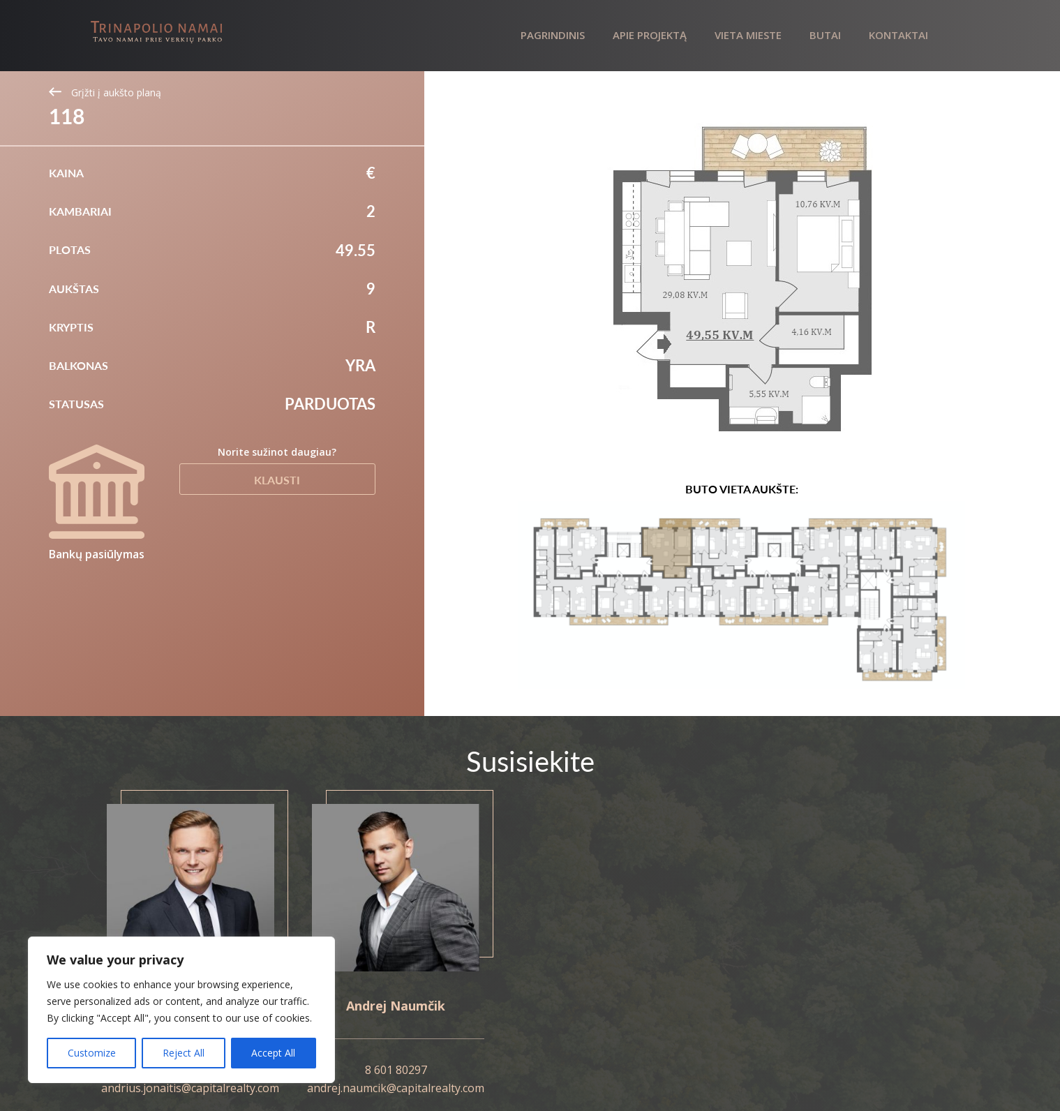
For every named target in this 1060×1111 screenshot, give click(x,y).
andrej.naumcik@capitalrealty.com (395, 1088)
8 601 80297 (396, 1070)
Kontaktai (898, 35)
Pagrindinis (553, 35)
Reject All (183, 1052)
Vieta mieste (748, 35)
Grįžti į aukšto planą (105, 92)
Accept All (273, 1052)
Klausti (277, 480)
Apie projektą (650, 35)
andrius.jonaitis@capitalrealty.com (190, 1088)
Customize (92, 1052)
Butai (825, 35)
